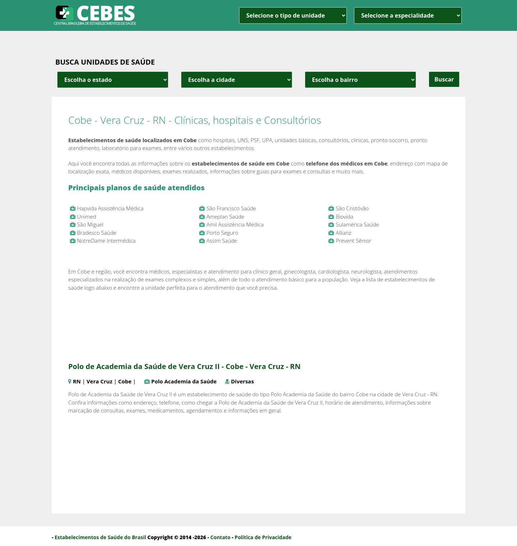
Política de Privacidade (263, 537)
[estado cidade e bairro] (112, 79)
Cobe (124, 381)
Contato (220, 537)
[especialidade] (408, 15)
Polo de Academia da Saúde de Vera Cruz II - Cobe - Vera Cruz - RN (184, 366)
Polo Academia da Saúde (183, 381)
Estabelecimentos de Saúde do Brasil (100, 537)
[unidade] (293, 15)
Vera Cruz (99, 381)
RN (77, 381)
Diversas (242, 381)
